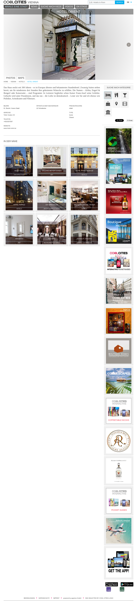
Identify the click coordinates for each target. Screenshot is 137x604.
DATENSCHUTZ (44, 598)
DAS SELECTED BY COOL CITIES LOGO (99, 598)
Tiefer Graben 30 (9, 115)
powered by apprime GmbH (72, 598)
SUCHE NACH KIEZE (51, 6)
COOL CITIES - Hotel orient (15, 2)
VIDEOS (69, 6)
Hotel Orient (32, 81)
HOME (6, 81)
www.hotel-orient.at (10, 128)
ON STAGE (81, 6)
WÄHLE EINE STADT (16, 6)
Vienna (13, 81)
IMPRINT (56, 598)
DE (128, 2)
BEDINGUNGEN (29, 598)
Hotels (22, 81)
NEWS (34, 6)
